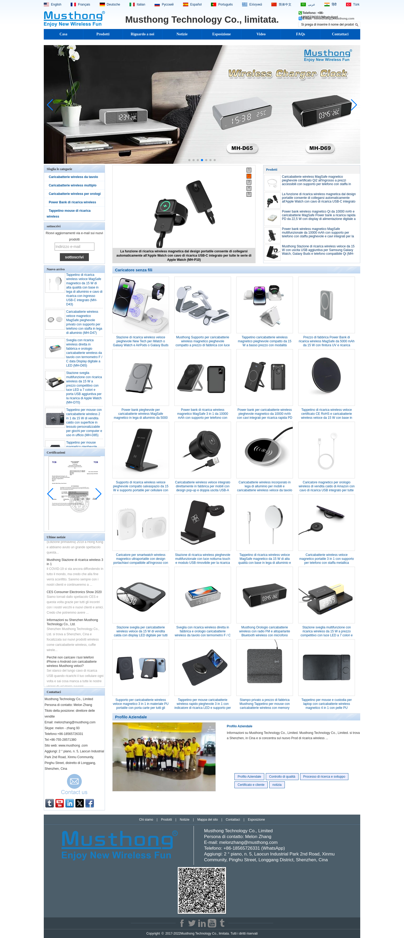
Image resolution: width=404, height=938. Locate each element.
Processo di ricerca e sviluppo (324, 776)
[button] (189, 160)
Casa (64, 34)
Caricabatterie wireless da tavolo (73, 177)
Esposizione (221, 34)
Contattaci (340, 34)
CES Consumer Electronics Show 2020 (74, 593)
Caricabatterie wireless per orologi (75, 194)
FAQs (300, 34)
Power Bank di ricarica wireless (72, 202)
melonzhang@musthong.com (334, 18)
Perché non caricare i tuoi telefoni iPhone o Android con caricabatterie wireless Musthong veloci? (72, 663)
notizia (277, 785)
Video (261, 34)
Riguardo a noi (142, 34)
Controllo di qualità (282, 776)
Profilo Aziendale (239, 726)
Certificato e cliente (251, 785)
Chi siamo (146, 819)
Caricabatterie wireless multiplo (73, 185)
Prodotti (103, 34)
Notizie (181, 34)
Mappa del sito (207, 819)
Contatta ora (74, 785)
